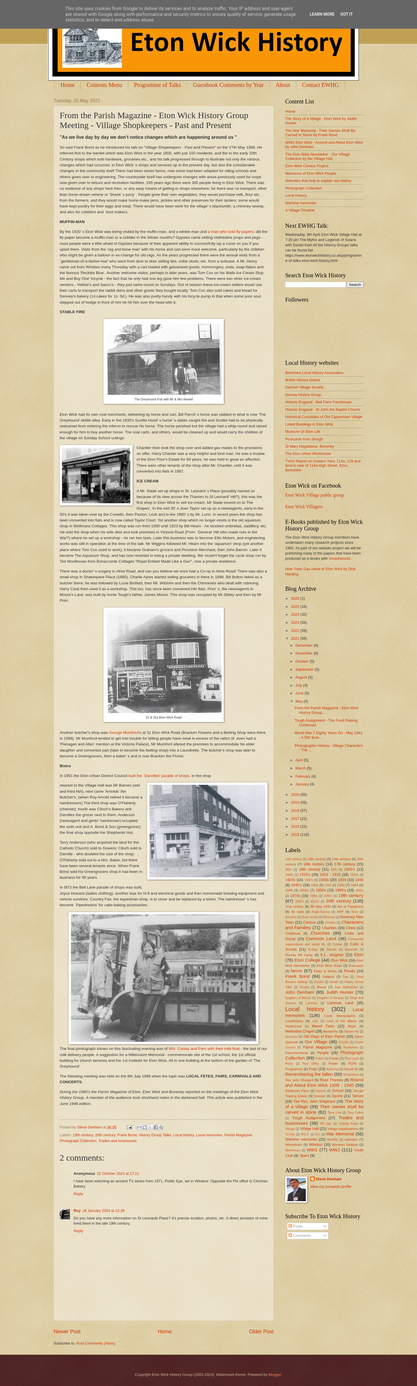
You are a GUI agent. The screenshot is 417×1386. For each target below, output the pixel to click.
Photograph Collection (78, 1141)
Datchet (331, 949)
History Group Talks (155, 1135)
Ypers (304, 1155)
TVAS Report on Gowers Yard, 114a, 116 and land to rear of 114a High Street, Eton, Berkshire (323, 465)
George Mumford (123, 732)
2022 (295, 630)
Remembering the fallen (309, 1074)
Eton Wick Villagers (304, 506)
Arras (354, 911)
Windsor (315, 1144)
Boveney (329, 917)
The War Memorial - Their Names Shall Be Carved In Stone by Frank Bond (320, 132)
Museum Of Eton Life (302, 431)
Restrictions (351, 1074)
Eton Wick (339, 960)
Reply (78, 1194)
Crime (337, 944)
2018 (295, 810)
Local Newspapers (339, 1015)
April (299, 760)
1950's (304, 890)
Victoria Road (348, 1123)
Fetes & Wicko (325, 971)
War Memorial (340, 1133)
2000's (299, 901)
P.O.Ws (344, 1042)
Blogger (274, 1374)
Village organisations (343, 1128)
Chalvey (330, 922)
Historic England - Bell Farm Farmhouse (318, 402)
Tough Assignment (308, 1118)
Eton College (307, 960)
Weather (332, 1139)
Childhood (292, 933)
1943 (341, 885)
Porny (289, 1063)
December (304, 645)
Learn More (322, 14)
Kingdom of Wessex (330, 998)
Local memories (209, 1135)
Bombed (290, 917)
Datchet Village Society (304, 387)
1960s (359, 890)
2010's (314, 901)
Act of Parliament (350, 906)
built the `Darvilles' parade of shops (158, 776)
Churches (320, 933)
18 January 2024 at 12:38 (103, 1210)
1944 (354, 885)
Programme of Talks (157, 85)
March (301, 768)
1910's (304, 874)
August (301, 677)
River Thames (331, 1080)
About (283, 85)
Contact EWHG (320, 85)
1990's (328, 896)
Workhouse (292, 1150)
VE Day (326, 1123)
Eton (358, 954)
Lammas (311, 1003)
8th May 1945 (320, 906)
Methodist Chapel (299, 1031)
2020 (295, 794)
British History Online (302, 380)
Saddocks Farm (297, 1091)
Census (309, 922)
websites (351, 1139)
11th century (293, 859)
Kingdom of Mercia (298, 998)
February (303, 776)
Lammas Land (340, 1003)
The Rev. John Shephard (314, 1101)
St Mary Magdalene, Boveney (309, 446)
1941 (315, 885)
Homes (304, 987)
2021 (295, 638)
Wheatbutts (293, 1144)
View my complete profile (331, 1186)
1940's (296, 885)
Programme (294, 1069)
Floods (349, 971)
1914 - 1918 (330, 874)
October (302, 661)
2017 (295, 818)
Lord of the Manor (341, 1021)
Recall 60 (351, 1069)
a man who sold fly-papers (231, 231)
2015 (295, 834)
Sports (337, 1096)
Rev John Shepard (299, 1080)
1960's (340, 890)
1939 (342, 880)
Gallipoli (328, 976)
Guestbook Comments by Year (228, 85)
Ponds (334, 1058)
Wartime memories (301, 203)
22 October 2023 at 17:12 (118, 1173)
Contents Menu (104, 85)
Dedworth (351, 949)
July (299, 685)
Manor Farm (323, 1026)
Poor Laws (352, 1058)
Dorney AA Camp (299, 955)
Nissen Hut (351, 1031)
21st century (294, 906)
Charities (329, 928)
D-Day (313, 949)
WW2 (334, 1149)
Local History (296, 195)
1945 (289, 890)
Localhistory (294, 1021)
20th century (105, 1135)
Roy (77, 1210)
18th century (309, 869)
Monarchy (330, 1031)
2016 (295, 826)
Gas (345, 976)
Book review (310, 917)
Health (334, 982)
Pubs (313, 1069)
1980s (314, 896)
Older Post (261, 1331)
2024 (295, 614)
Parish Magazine (238, 1135)
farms (296, 970)
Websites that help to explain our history (318, 180)
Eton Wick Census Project (306, 166)
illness (321, 987)
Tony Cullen (355, 1112)
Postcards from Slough (304, 439)
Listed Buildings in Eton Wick (309, 424)
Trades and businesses (117, 1141)
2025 (295, 606)
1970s (295, 895)
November (304, 653)
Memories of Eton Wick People (310, 173)
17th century (344, 864)
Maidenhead (293, 1026)
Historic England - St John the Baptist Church (322, 409)
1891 (288, 869)
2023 (295, 622)
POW (352, 1063)
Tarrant (357, 1096)
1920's (354, 874)
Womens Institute (345, 1144)
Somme (319, 1096)
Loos (315, 1021)
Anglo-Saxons (321, 911)
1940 (359, 880)
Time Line (334, 1112)
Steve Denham (329, 1179)
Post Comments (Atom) (95, 1343)
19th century (83, 1135)
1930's (308, 880)
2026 (295, 598)
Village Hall (309, 1128)
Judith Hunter (340, 992)
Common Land (321, 938)
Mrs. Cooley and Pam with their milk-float (204, 1048)
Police (319, 1058)
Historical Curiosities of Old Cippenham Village (323, 417)
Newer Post (67, 1331)
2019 (295, 802)
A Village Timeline (299, 210)
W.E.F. (305, 1134)
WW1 (312, 1149)
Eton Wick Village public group (314, 495)
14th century (341, 859)
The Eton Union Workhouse (308, 453)
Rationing (332, 1069)
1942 (328, 885)
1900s (289, 874)
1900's (349, 869)
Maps (352, 1026)
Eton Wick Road (329, 965)
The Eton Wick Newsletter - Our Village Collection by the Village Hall (317, 156)
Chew (351, 928)
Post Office (311, 1063)
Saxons (321, 1091)
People (323, 1053)
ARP (340, 911)
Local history (183, 1135)
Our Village (316, 1041)
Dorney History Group (303, 395)
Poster (333, 1063)
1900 (333, 869)
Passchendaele (296, 1053)
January (302, 784)
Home (68, 85)
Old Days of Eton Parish (324, 1036)
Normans (291, 1036)
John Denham (299, 992)
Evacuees (356, 965)
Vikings (290, 1128)
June (300, 693)
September (305, 669)
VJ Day (290, 1134)
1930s (324, 880)
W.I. (318, 1134)
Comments (299, 1235)
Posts (295, 1226)
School (337, 1090)
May (299, 701)
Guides (319, 982)
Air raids (297, 911)
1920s (290, 880)
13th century (316, 859)
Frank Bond (127, 1135)
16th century (313, 864)
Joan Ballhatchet (346, 987)
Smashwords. (340, 558)
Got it (346, 14)
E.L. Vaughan (332, 955)
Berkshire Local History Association (314, 373)
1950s (321, 890)
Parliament (350, 1047)
